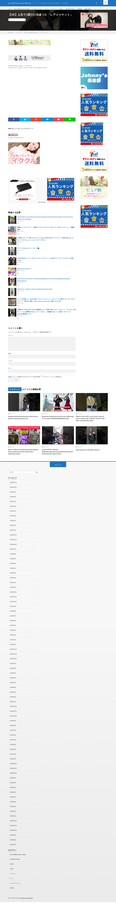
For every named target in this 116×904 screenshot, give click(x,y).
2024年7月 (13, 564)
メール (10, 363)
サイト (10, 370)
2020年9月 (13, 781)
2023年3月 (13, 639)
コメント (10, 337)
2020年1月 (13, 818)
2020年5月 (13, 800)
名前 (10, 355)
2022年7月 (13, 677)
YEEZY (67, 9)
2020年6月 (13, 795)
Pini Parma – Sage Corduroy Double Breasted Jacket (34, 291)
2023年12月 (13, 597)
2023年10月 (13, 607)
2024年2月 (13, 588)
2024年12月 (13, 541)
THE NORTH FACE (77, 9)
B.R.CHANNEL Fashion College (23, 9)
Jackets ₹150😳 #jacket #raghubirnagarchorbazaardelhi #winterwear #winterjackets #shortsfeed (54, 456)
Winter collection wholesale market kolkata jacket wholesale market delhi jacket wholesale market (23, 455)
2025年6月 (13, 512)
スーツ (51, 9)
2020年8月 (13, 786)
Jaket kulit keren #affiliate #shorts (89, 453)
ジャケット (59, 9)
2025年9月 (13, 498)
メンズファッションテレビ (26, 900)
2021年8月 (13, 729)
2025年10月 (13, 493)
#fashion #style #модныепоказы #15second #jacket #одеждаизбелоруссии (24, 420)
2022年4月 (13, 691)
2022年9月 (13, 668)
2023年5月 (13, 630)
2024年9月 (13, 555)
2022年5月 (13, 687)
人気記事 (87, 9)
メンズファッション (40, 9)
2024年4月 (13, 578)
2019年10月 (13, 833)
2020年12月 (13, 767)
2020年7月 (13, 790)
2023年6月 (13, 625)
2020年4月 (13, 804)
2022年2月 (13, 701)
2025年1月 (13, 536)
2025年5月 (13, 517)
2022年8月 (13, 672)
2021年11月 (13, 715)
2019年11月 (13, 828)
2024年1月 (13, 592)
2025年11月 (13, 489)
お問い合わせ (97, 9)
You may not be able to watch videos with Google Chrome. (27, 70)
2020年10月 (13, 776)
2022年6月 (13, 682)
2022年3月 (13, 696)
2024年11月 (13, 545)
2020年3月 (13, 809)
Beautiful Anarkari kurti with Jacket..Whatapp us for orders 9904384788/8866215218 (54, 421)
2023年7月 (13, 621)
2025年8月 (13, 503)
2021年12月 (13, 710)
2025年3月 (13, 526)
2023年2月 (13, 644)
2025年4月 (13, 522)
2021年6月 (13, 738)
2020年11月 (13, 771)
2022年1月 (13, 705)
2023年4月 (13, 635)
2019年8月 (13, 842)
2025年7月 (13, 508)
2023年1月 (13, 649)
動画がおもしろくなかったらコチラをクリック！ (21, 130)
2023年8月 (13, 616)
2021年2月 (13, 757)
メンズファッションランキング (15, 139)
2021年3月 (13, 753)
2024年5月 (13, 574)
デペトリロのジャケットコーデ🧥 (28, 250)
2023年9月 (13, 611)
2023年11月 (13, 602)
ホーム (10, 9)
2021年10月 (13, 720)
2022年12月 (13, 654)
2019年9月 (13, 837)
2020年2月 (13, 814)
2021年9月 (13, 724)
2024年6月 (13, 569)
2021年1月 (13, 762)
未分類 (12, 890)
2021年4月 (13, 748)
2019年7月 (13, 847)
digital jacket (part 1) (24, 271)
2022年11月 (13, 658)
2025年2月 (13, 531)
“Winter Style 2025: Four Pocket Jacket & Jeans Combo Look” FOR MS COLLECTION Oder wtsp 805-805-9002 (92, 421)
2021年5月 (13, 743)
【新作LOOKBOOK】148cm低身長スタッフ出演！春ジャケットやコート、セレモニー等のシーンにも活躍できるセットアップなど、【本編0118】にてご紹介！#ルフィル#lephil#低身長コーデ (46, 314)
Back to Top (58, 471)
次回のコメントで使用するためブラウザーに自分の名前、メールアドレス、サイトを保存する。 (35, 379)
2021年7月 (13, 734)
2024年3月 (13, 583)
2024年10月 (13, 550)
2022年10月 (13, 663)
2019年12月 (13, 823)
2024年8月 (13, 559)
